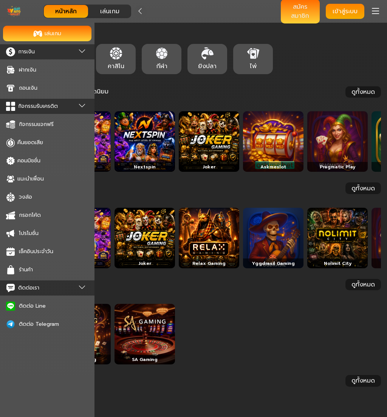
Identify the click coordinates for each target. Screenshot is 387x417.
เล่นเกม (109, 11)
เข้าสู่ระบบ (345, 11)
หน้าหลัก (66, 11)
